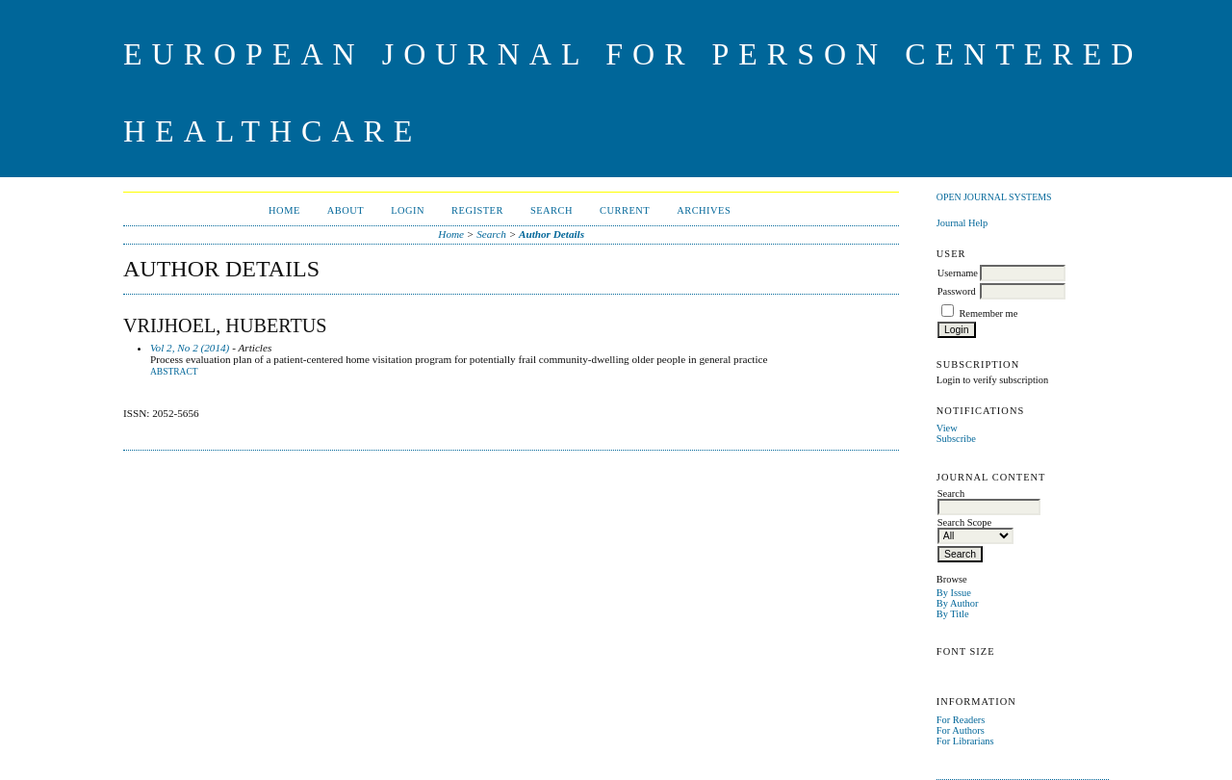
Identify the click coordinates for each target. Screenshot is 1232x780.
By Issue (954, 592)
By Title (953, 614)
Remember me (988, 313)
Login (407, 210)
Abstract (174, 372)
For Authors (961, 730)
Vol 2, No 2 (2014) (189, 347)
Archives (704, 210)
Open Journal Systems (994, 197)
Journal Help (962, 223)
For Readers (961, 720)
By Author (958, 603)
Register (477, 210)
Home (284, 210)
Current (625, 210)
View (947, 428)
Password (956, 291)
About (345, 210)
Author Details (551, 234)
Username (957, 273)
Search (551, 210)
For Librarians (965, 741)
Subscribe (956, 438)
